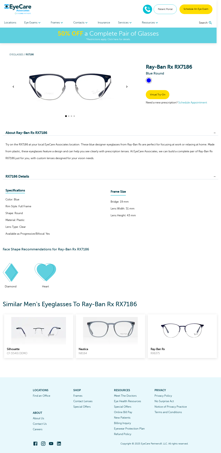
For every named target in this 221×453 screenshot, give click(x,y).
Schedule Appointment (192, 102)
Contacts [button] (82, 23)
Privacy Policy (163, 395)
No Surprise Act (164, 401)
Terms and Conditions (168, 412)
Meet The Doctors (125, 395)
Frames (77, 395)
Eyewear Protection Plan (129, 428)
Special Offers (82, 406)
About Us (38, 418)
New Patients (122, 417)
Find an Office (41, 395)
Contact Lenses (82, 401)
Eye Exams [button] (33, 23)
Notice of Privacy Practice (171, 406)
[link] (38, 336)
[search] (210, 23)
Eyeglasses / (18, 54)
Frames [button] (58, 23)
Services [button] (128, 23)
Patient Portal (169, 9)
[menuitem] (33, 23)
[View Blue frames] (149, 80)
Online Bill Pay (123, 412)
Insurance (106, 22)
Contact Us (40, 423)
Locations (10, 22)
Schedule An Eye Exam (200, 9)
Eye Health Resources (127, 401)
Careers (37, 429)
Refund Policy (122, 434)
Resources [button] (153, 23)
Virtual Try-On (157, 94)
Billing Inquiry (122, 423)
